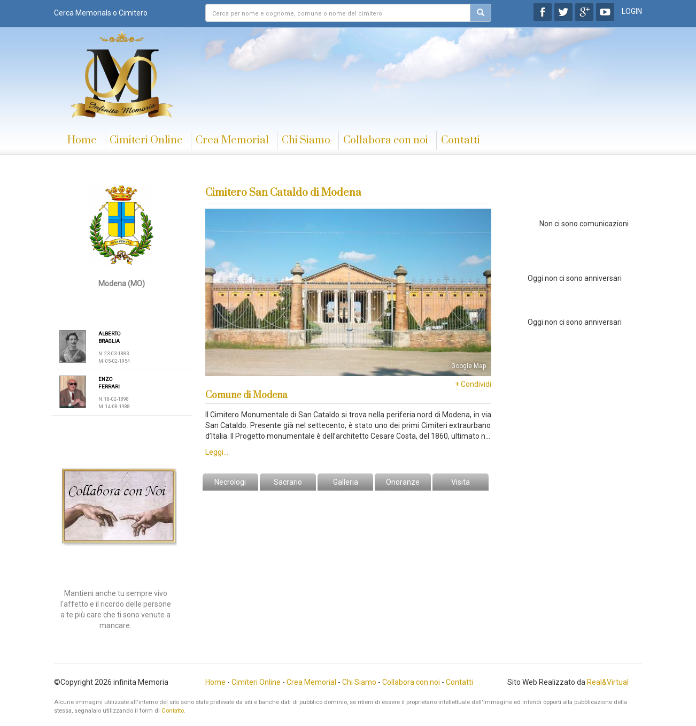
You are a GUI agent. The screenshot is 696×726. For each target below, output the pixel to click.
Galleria (345, 482)
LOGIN (632, 11)
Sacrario (288, 482)
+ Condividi (473, 384)
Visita (460, 482)
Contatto (172, 710)
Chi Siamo (306, 140)
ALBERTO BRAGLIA (109, 337)
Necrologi (230, 482)
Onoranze (403, 482)
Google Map (468, 366)
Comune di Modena (246, 395)
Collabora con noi (385, 140)
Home (82, 140)
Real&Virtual (608, 682)
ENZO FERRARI (109, 382)
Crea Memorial (232, 140)
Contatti (460, 140)
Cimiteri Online (146, 140)
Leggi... (216, 452)
